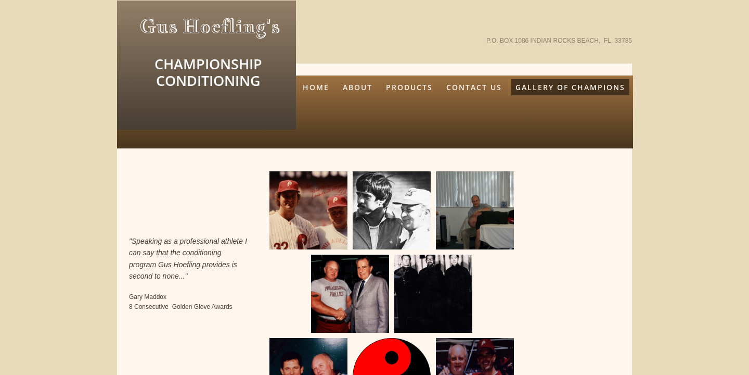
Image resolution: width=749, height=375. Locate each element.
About (357, 87)
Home (316, 87)
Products (409, 87)
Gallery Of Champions (570, 87)
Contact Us (474, 87)
